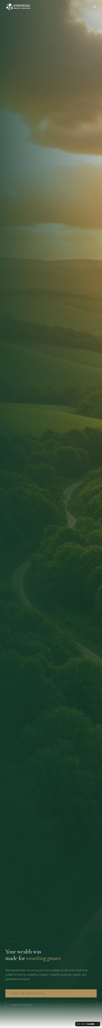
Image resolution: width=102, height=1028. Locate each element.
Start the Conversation (28, 993)
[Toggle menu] (95, 7)
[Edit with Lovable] (85, 1024)
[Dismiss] (98, 1024)
